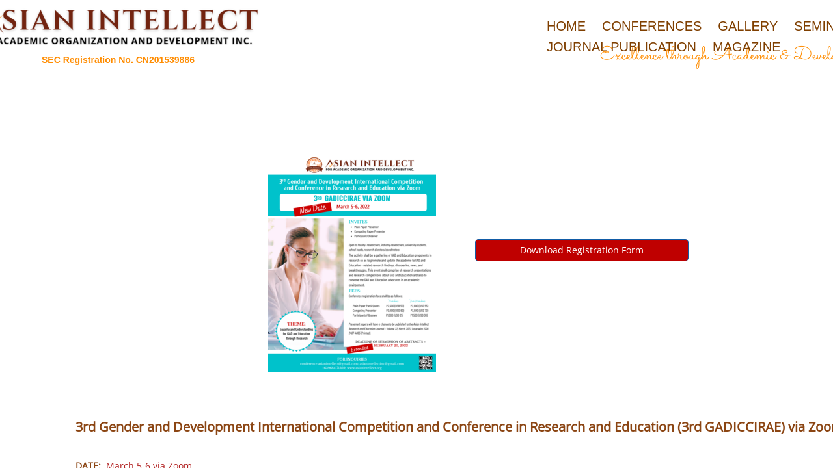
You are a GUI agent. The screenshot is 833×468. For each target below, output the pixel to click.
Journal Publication (621, 47)
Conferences (652, 26)
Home (566, 26)
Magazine (746, 47)
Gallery (748, 26)
